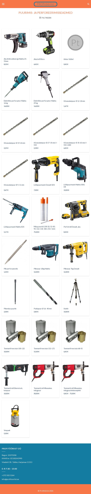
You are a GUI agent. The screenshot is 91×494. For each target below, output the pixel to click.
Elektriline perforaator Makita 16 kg (15, 102)
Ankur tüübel (68, 59)
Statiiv (66, 309)
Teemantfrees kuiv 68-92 (73, 349)
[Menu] (3, 4)
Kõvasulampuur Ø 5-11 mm (14, 185)
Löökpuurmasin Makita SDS (14, 227)
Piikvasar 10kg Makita (42, 269)
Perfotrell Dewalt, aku (72, 227)
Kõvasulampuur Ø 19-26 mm (14, 143)
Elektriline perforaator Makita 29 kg (45, 102)
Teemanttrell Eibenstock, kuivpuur (13, 389)
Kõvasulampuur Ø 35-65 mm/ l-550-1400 (75, 144)
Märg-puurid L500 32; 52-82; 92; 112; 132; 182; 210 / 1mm (44, 228)
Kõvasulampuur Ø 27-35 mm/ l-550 (45, 144)
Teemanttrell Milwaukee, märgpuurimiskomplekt (73, 389)
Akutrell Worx (39, 59)
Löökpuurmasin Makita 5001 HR (74, 186)
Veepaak (7, 430)
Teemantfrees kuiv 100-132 (14, 349)
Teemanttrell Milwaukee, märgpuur (43, 389)
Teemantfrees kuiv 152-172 (44, 349)
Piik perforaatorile (11, 269)
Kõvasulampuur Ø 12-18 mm (74, 101)
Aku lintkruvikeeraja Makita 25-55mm (15, 60)
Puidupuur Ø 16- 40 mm (43, 309)
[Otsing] (88, 4)
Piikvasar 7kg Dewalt (71, 269)
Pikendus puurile (10, 309)
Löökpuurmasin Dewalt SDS (44, 185)
